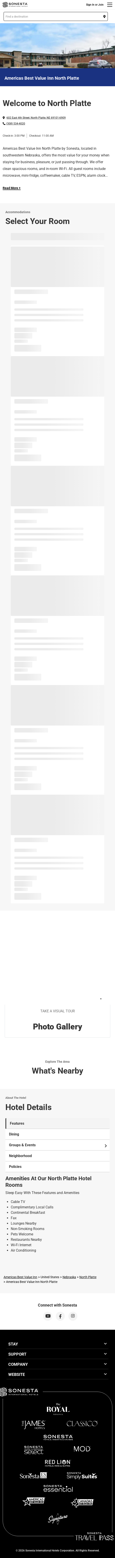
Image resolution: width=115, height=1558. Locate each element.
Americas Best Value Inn (20, 1277)
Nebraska (69, 1277)
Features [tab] (17, 1123)
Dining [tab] (14, 1134)
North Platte (87, 1277)
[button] (56, 16)
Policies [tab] (15, 1167)
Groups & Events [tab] (58, 1145)
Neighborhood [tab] (20, 1156)
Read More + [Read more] (12, 188)
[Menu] (109, 4)
